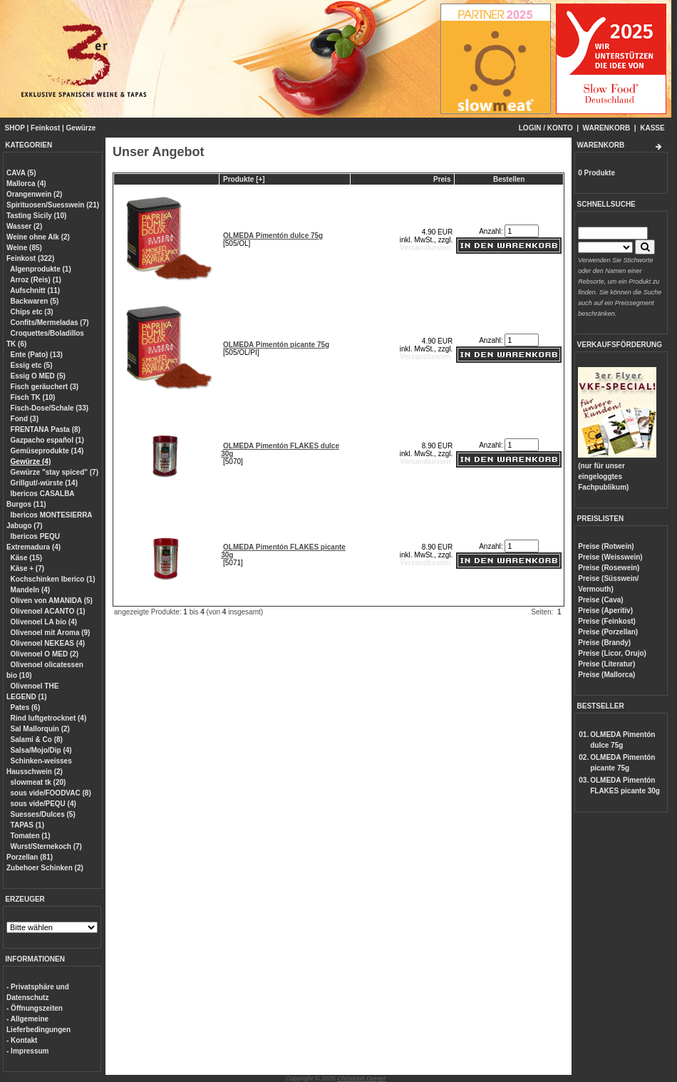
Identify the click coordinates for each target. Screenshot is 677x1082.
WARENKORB (607, 128)
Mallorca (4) (26, 183)
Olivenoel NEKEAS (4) (48, 643)
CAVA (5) (21, 173)
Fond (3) (24, 419)
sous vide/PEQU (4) (43, 804)
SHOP (15, 128)
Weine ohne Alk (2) (38, 237)
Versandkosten (425, 248)
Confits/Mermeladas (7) (50, 322)
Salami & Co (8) (37, 739)
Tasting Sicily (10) (36, 216)
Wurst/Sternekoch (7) (46, 846)
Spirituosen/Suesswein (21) (52, 205)
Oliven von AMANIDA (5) (52, 600)
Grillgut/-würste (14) (44, 483)
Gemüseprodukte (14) (47, 451)
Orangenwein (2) (34, 194)
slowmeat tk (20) (38, 782)
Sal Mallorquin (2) (40, 729)
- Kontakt (21, 1040)
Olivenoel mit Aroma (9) (51, 633)
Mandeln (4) (31, 590)
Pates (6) (26, 707)
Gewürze (81, 128)
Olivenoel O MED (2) (45, 654)
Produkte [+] (244, 179)
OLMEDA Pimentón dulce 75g (273, 235)
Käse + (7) (28, 568)
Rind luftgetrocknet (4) (49, 718)
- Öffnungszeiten (34, 1008)
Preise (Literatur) (606, 664)
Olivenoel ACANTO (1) (48, 611)
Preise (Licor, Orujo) (612, 653)
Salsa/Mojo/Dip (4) (41, 750)
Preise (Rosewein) (608, 568)
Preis (441, 179)
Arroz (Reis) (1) (35, 280)
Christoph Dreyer (361, 1078)
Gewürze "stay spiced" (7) (54, 472)
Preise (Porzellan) (608, 632)
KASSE (652, 128)
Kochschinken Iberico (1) (53, 579)
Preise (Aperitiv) (605, 610)
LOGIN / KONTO (546, 128)
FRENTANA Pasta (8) (46, 429)
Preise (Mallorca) (606, 675)
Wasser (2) (24, 226)
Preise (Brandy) (604, 642)
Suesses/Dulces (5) (43, 814)
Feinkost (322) (30, 258)
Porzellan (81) (29, 857)
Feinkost (45, 128)
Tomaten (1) (31, 836)
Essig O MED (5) (38, 376)
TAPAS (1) (27, 825)
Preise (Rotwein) (606, 546)
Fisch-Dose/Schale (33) (49, 408)
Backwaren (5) (35, 301)
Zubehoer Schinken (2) (44, 868)
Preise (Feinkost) (607, 621)
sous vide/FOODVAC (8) (51, 793)
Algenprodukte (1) (40, 269)
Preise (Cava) (600, 600)
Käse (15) (26, 558)
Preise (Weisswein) (610, 557)
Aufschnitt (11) (35, 290)
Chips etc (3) (32, 312)
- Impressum (27, 1051)
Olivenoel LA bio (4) (44, 622)
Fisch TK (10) (33, 397)
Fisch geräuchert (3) (45, 387)
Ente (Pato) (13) (37, 355)
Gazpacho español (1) (47, 440)
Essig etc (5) (32, 365)
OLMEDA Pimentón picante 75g (276, 345)
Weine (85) (24, 248)
